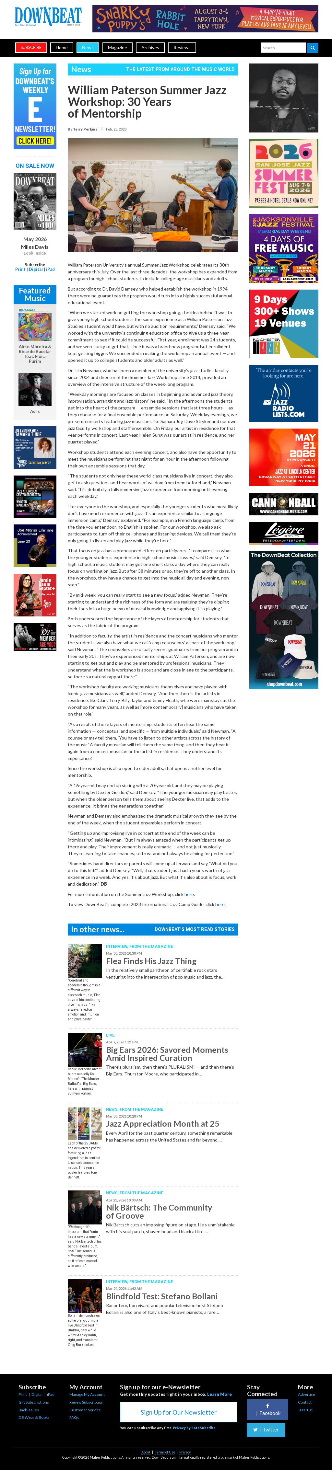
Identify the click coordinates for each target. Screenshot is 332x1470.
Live (110, 1035)
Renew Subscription (86, 1402)
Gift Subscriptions (33, 1402)
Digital (36, 269)
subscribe (31, 47)
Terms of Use (165, 1452)
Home (62, 47)
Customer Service (85, 1409)
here (189, 894)
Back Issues (28, 1409)
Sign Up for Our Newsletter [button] (179, 1412)
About (145, 1452)
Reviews (182, 47)
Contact (305, 1402)
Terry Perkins (85, 129)
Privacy (185, 1452)
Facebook (267, 1410)
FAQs (74, 1417)
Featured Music (35, 294)
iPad (50, 269)
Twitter (266, 1429)
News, (113, 1109)
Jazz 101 (305, 1409)
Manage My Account (87, 1394)
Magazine (117, 47)
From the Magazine (151, 946)
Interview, (117, 946)
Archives (150, 47)
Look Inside (35, 253)
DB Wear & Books (34, 1417)
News (88, 47)
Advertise (306, 1394)
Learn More (219, 1394)
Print (20, 269)
